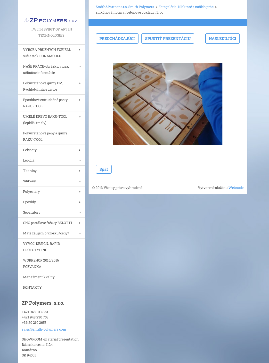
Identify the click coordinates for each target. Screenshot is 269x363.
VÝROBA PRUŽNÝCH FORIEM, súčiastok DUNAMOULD (47, 52)
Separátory (32, 212)
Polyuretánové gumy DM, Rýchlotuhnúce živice (43, 86)
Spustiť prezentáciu (168, 38)
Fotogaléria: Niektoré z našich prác (186, 6)
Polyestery (31, 191)
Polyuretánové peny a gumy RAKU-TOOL (45, 136)
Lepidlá (28, 160)
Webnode (236, 187)
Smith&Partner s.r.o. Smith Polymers (125, 6)
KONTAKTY (32, 287)
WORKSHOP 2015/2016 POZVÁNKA (41, 263)
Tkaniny (30, 170)
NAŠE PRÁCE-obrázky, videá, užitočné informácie (46, 69)
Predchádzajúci (117, 38)
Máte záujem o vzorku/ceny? (46, 233)
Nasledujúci (222, 38)
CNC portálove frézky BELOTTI (47, 222)
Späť (103, 169)
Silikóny (29, 181)
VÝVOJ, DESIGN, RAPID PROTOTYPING (41, 246)
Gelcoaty (30, 149)
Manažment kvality (39, 277)
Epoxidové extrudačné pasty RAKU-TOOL (45, 102)
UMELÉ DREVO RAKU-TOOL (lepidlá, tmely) (45, 119)
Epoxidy (29, 202)
